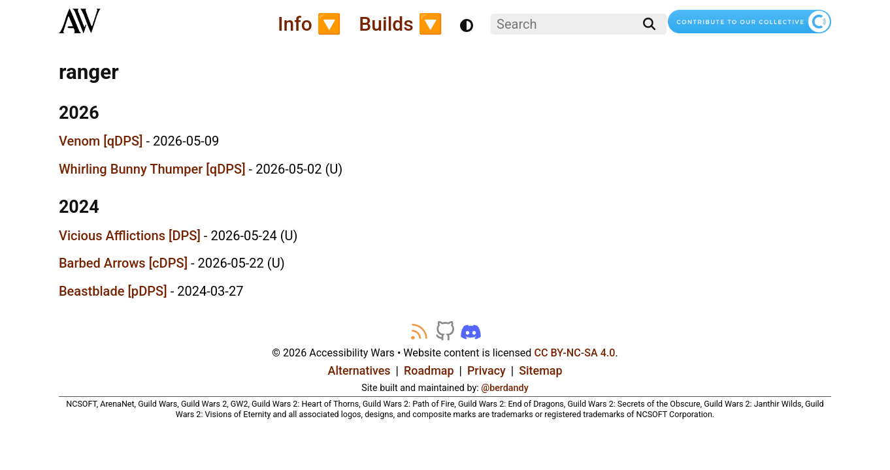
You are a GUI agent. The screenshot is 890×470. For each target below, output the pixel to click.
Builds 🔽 (400, 23)
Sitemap (540, 370)
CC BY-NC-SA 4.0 (574, 353)
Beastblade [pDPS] (113, 291)
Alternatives (359, 370)
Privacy (486, 370)
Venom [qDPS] (101, 141)
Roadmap (429, 370)
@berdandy (504, 388)
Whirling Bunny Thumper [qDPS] (152, 169)
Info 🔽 (309, 23)
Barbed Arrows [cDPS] (123, 263)
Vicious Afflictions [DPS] (130, 235)
